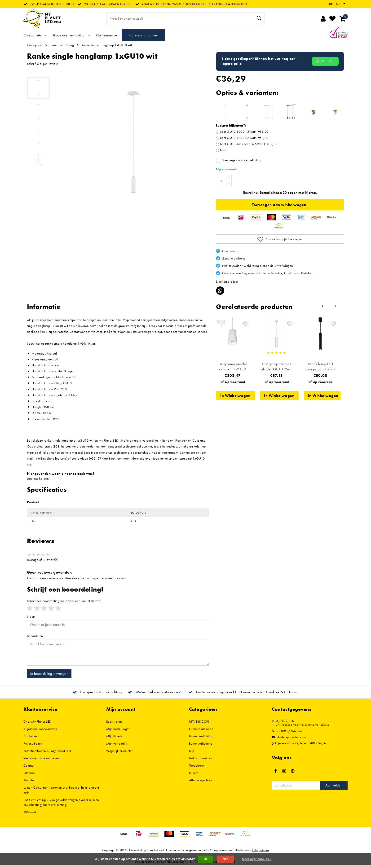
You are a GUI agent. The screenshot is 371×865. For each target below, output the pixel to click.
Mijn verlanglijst (117, 743)
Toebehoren (197, 765)
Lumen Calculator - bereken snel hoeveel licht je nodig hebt (61, 790)
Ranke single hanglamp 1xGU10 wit (106, 45)
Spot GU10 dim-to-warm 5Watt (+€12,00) (249, 144)
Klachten (29, 780)
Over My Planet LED (37, 721)
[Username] (118, 624)
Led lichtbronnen (200, 758)
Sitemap (29, 773)
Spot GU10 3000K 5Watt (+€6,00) (244, 131)
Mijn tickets (114, 736)
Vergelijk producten (119, 751)
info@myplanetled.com (289, 737)
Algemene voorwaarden (40, 729)
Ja (206, 859)
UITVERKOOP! (199, 721)
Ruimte (194, 773)
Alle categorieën (200, 780)
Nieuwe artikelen (201, 729)
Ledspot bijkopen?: (231, 125)
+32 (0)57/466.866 (287, 731)
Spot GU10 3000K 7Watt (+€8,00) (244, 138)
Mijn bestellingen (118, 729)
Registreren (114, 721)
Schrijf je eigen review (42, 63)
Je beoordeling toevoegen (49, 673)
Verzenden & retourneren (41, 758)
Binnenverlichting (62, 45)
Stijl (191, 751)
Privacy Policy (32, 743)
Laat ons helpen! (38, 478)
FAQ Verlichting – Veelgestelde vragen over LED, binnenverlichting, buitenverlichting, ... (61, 802)
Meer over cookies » (256, 859)
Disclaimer (30, 736)
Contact (28, 765)
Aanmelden (333, 785)
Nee (223, 150)
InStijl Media (260, 850)
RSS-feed (29, 812)
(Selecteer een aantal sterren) (64, 601)
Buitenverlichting (200, 743)
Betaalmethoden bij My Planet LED (47, 751)
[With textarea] (118, 653)
